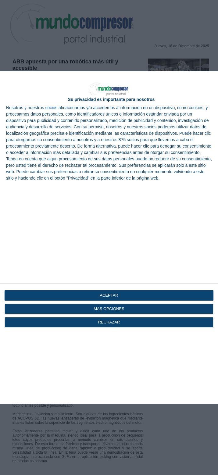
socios (51, 107)
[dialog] (109, 237)
